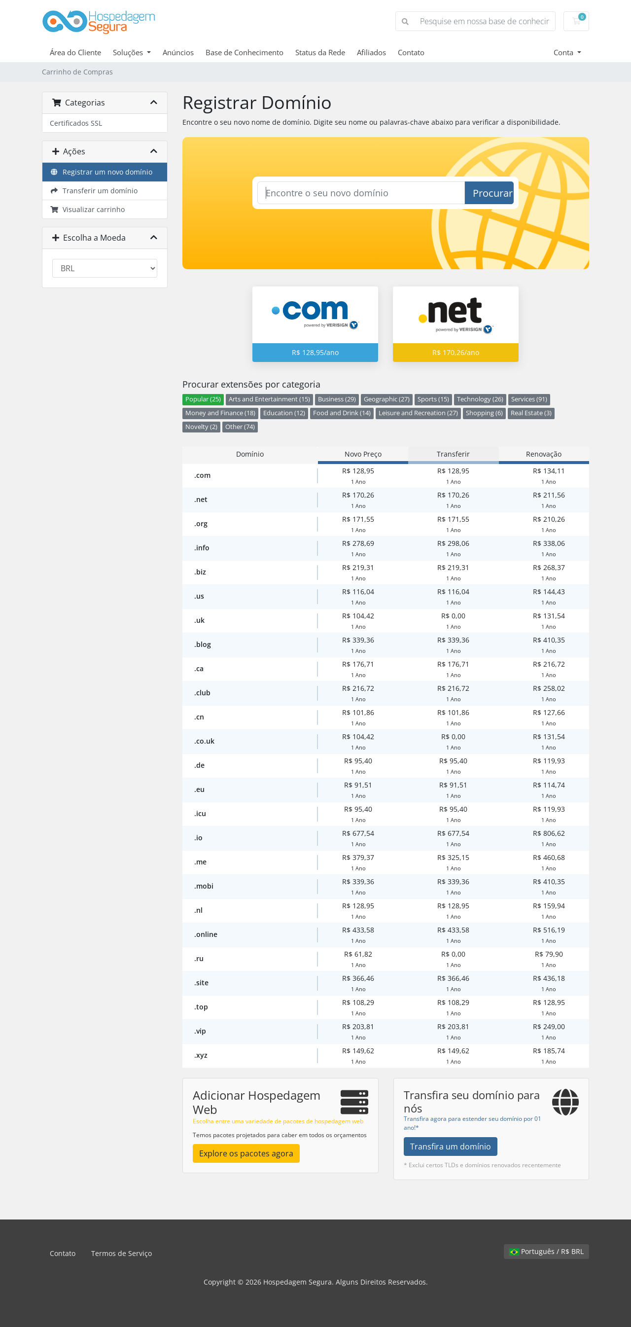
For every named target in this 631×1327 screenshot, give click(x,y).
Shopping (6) (484, 413)
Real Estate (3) (531, 413)
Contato (411, 52)
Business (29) (337, 399)
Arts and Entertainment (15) (269, 399)
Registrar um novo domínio (101, 172)
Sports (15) (433, 399)
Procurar (493, 193)
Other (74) (240, 427)
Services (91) (529, 399)
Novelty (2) (201, 427)
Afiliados (371, 52)
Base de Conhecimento (244, 52)
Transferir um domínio (94, 190)
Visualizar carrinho (87, 209)
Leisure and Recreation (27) (418, 413)
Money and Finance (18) (220, 413)
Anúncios (178, 52)
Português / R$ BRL (546, 1251)
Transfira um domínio (450, 1146)
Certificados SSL (76, 123)
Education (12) (284, 413)
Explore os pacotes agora (246, 1153)
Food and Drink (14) (342, 413)
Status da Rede (320, 52)
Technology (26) (480, 399)
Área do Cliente (75, 52)
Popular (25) (203, 399)
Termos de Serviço (121, 1253)
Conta (564, 52)
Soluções (129, 52)
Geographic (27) (387, 399)
